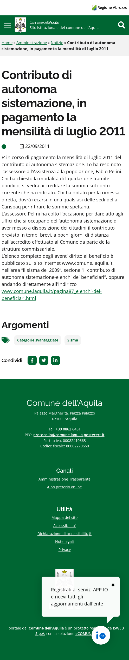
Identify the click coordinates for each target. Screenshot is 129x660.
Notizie (57, 42)
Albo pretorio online (64, 486)
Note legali (64, 541)
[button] (7, 25)
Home (7, 42)
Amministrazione (31, 42)
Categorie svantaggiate (37, 340)
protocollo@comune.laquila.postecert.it (69, 434)
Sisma (72, 340)
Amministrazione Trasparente (64, 479)
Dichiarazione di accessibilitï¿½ (64, 533)
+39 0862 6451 (68, 429)
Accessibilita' (64, 525)
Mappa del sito (64, 517)
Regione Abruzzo (109, 7)
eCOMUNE (84, 633)
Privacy (65, 549)
